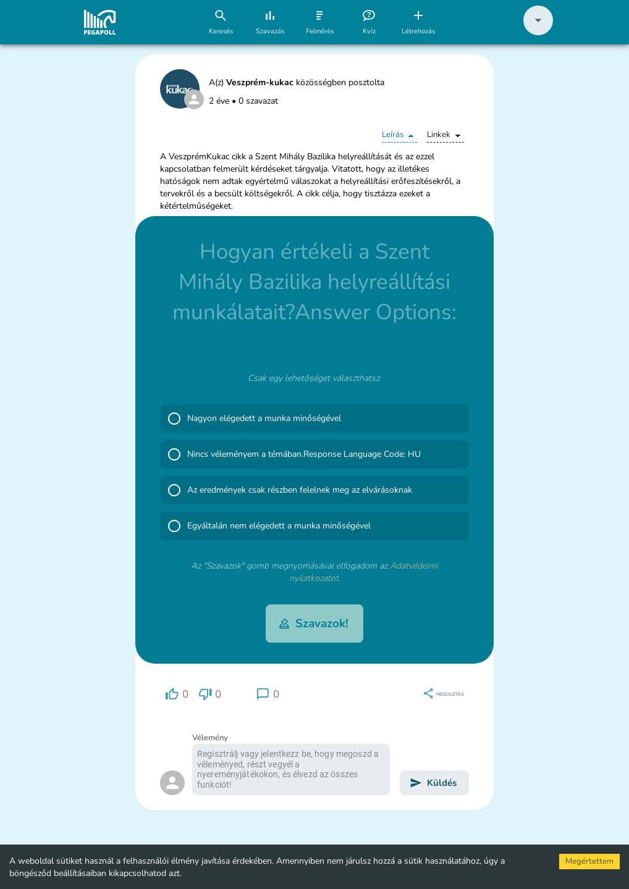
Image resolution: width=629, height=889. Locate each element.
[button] (538, 32)
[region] (176, 694)
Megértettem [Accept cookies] (589, 861)
